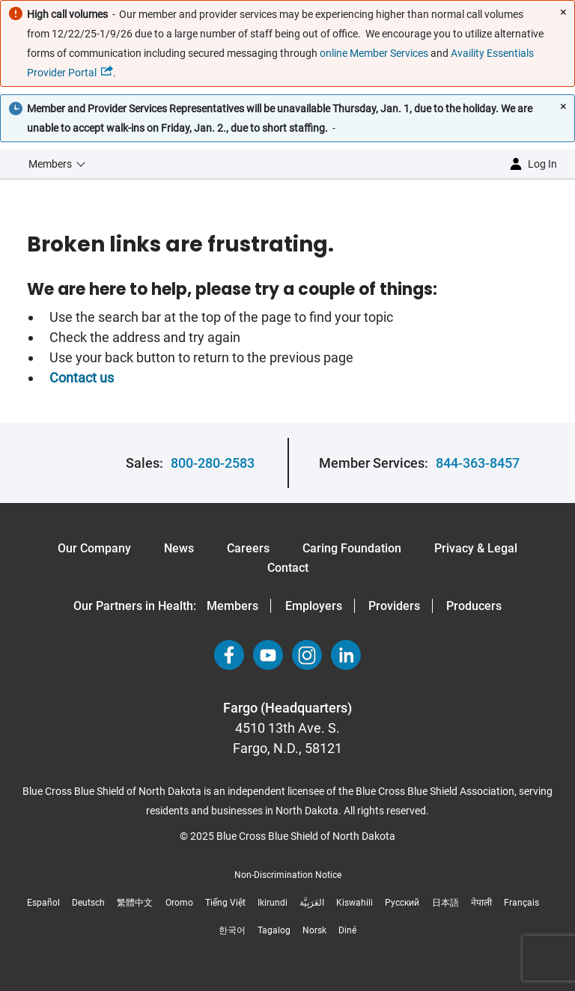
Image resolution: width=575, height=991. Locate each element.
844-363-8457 (478, 463)
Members (232, 606)
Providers (394, 606)
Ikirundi (273, 902)
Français (521, 902)
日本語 (445, 902)
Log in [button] (542, 164)
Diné (347, 930)
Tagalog (274, 930)
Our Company (94, 548)
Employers (313, 606)
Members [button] (50, 164)
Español (43, 902)
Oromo (179, 902)
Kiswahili (354, 902)
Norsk (314, 930)
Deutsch (88, 902)
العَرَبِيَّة (311, 902)
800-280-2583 (213, 463)
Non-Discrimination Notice (287, 875)
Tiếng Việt (225, 902)
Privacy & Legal (475, 548)
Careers (248, 548)
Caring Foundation (351, 548)
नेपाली (481, 902)
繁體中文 (135, 902)
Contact (287, 568)
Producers (474, 606)
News (179, 548)
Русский (402, 902)
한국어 (232, 930)
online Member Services (374, 53)
